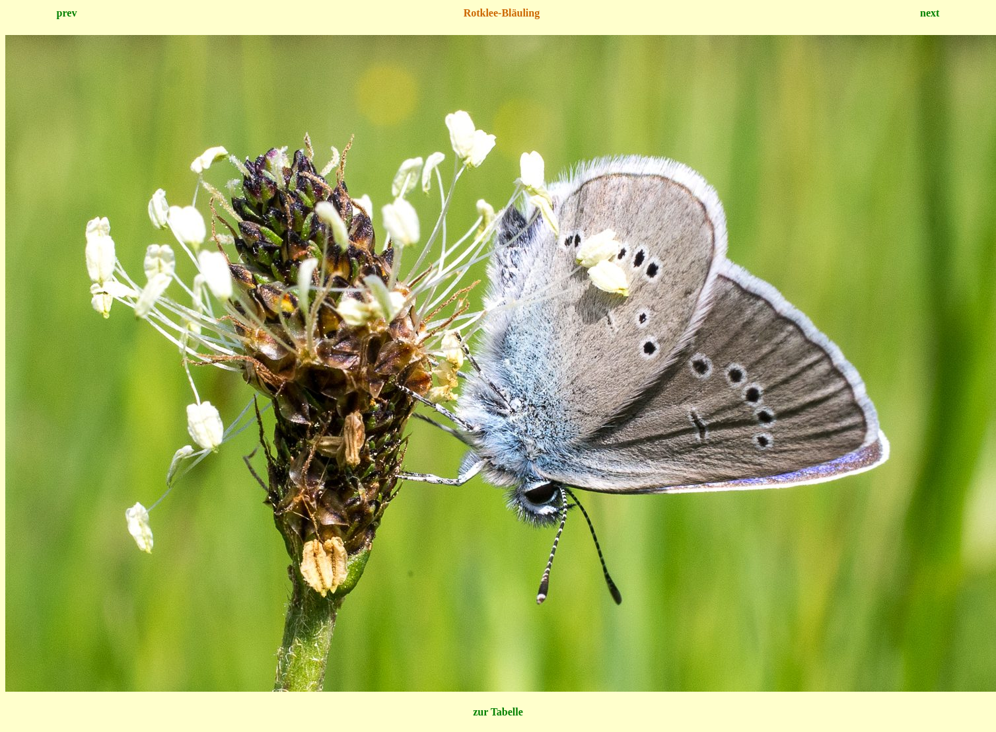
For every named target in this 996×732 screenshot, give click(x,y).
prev (67, 12)
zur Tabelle (498, 711)
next (929, 12)
